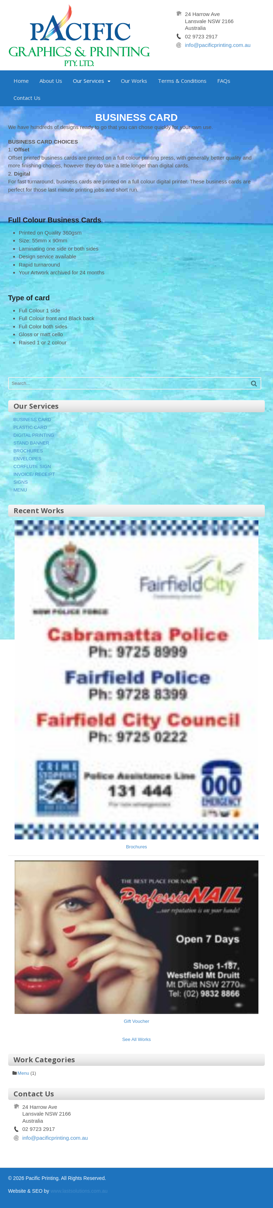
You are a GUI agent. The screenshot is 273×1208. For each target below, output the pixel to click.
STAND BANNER (31, 443)
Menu (23, 1073)
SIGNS (21, 482)
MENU (20, 490)
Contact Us (27, 97)
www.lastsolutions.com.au (78, 1191)
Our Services (88, 80)
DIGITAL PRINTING (34, 435)
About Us (50, 80)
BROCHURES (28, 450)
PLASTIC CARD (30, 427)
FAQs (223, 80)
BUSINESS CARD (32, 419)
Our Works (134, 80)
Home (21, 80)
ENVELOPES (28, 458)
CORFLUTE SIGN (32, 466)
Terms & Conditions (182, 80)
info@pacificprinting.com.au (217, 45)
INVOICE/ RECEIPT (34, 474)
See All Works (136, 1039)
